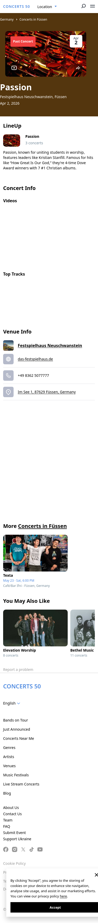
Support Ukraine (17, 838)
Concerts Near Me (18, 738)
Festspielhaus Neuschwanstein (50, 345)
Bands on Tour (15, 720)
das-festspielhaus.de (35, 358)
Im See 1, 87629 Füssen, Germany (47, 391)
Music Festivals (16, 774)
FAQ (6, 826)
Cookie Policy (14, 863)
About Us (11, 807)
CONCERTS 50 (16, 6)
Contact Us (12, 813)
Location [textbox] (44, 6)
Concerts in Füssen (33, 19)
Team (8, 820)
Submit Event (14, 832)
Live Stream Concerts (21, 784)
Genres (9, 747)
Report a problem (18, 669)
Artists (8, 756)
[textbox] (12, 703)
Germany (7, 19)
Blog (7, 793)
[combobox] (47, 7)
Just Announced (16, 729)
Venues (9, 765)
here (63, 896)
